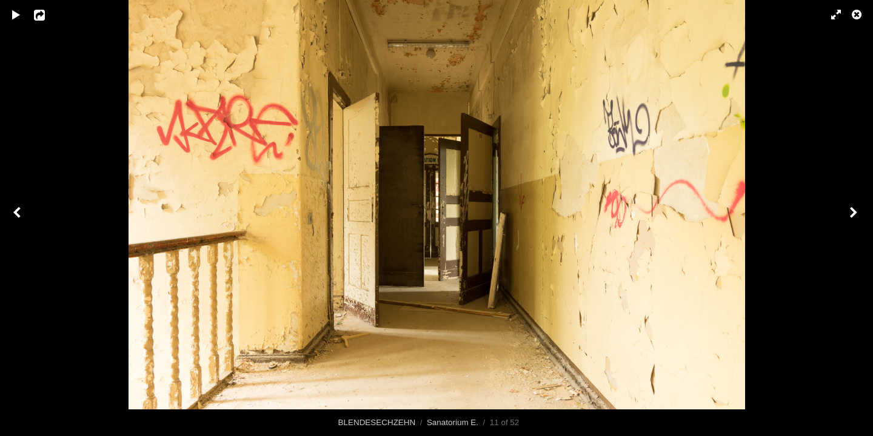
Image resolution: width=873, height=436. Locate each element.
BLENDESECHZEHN (377, 422)
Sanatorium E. (452, 422)
